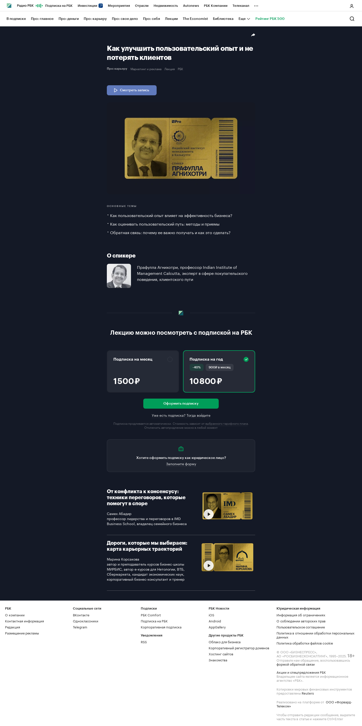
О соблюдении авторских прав (301, 620)
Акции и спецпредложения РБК (301, 671)
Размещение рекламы (22, 632)
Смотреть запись (131, 90)
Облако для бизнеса (225, 641)
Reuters (308, 692)
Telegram (80, 626)
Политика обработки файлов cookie (305, 642)
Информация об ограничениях (301, 614)
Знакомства (218, 659)
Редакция (12, 626)
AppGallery (217, 626)
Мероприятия (119, 5)
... (256, 4)
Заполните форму (181, 463)
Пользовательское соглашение (301, 626)
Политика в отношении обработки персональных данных (315, 634)
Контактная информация (24, 620)
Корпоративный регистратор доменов (239, 647)
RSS (144, 641)
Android (215, 620)
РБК (180, 68)
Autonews (191, 5)
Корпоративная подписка (161, 626)
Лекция (169, 68)
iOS (211, 614)
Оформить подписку (181, 403)
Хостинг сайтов (221, 653)
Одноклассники (85, 620)
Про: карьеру (117, 68)
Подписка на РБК (59, 5)
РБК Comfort (151, 614)
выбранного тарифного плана (226, 423)
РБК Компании (216, 5)
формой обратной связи (296, 663)
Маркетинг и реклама (145, 68)
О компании (15, 614)
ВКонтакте (81, 614)
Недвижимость (166, 5)
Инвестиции (90, 6)
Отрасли (142, 5)
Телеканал (241, 5)
